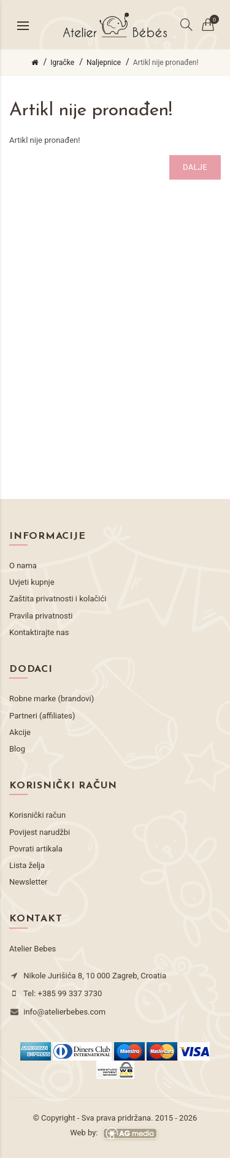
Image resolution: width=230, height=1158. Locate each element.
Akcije (20, 732)
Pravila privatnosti (40, 615)
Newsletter (28, 881)
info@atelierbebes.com (64, 1011)
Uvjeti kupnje (32, 582)
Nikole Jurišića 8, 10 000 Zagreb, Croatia (94, 975)
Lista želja (27, 865)
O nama (23, 565)
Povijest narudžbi (39, 832)
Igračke (62, 62)
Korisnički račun (37, 815)
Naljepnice (103, 62)
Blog (17, 748)
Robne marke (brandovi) (51, 698)
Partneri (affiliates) (42, 715)
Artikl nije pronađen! (166, 62)
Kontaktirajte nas (39, 632)
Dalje (195, 167)
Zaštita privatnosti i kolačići (57, 598)
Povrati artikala (36, 848)
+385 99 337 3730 (70, 993)
